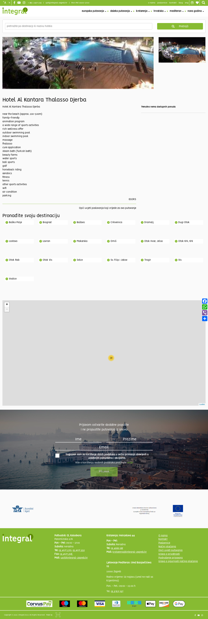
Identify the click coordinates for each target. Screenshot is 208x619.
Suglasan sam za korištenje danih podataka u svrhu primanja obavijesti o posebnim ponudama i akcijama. (102, 456)
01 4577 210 (79, 550)
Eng (186, 3)
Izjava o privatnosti (169, 554)
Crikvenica (116, 222)
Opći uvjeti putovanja (170, 550)
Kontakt (173, 3)
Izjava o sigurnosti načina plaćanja (178, 561)
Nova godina (196, 11)
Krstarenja (143, 11)
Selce (80, 260)
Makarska (82, 241)
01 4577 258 (66, 554)
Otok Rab (14, 260)
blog (181, 3)
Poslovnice (164, 543)
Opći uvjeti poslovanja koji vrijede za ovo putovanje (107, 208)
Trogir (147, 260)
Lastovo (13, 241)
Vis (180, 260)
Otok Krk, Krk (185, 241)
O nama (163, 536)
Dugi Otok (184, 222)
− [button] (7, 309)
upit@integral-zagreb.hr (56, 3)
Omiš (113, 241)
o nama (151, 3)
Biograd (47, 222)
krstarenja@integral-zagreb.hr (130, 552)
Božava (81, 222)
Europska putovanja (94, 11)
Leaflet (202, 404)
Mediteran (177, 11)
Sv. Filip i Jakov (118, 260)
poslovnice (162, 3)
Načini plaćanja (167, 547)
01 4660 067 (117, 548)
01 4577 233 (65, 550)
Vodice (13, 279)
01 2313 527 (117, 591)
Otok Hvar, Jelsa (153, 241)
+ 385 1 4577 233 (34, 3)
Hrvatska (160, 11)
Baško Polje (15, 222)
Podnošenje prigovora (170, 558)
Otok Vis (47, 260)
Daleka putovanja (121, 11)
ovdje (130, 463)
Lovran (46, 241)
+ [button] (7, 304)
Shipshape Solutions (58, 614)
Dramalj (149, 222)
